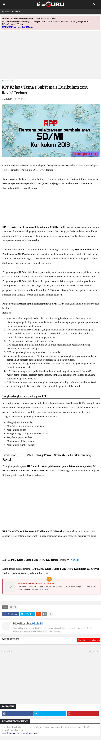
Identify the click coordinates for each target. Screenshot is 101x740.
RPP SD (13, 81)
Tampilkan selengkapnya (89, 640)
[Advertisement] (50, 56)
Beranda (5, 81)
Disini (76, 559)
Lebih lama (92, 651)
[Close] (99, 18)
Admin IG (37, 623)
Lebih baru (7, 651)
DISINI (45, 589)
